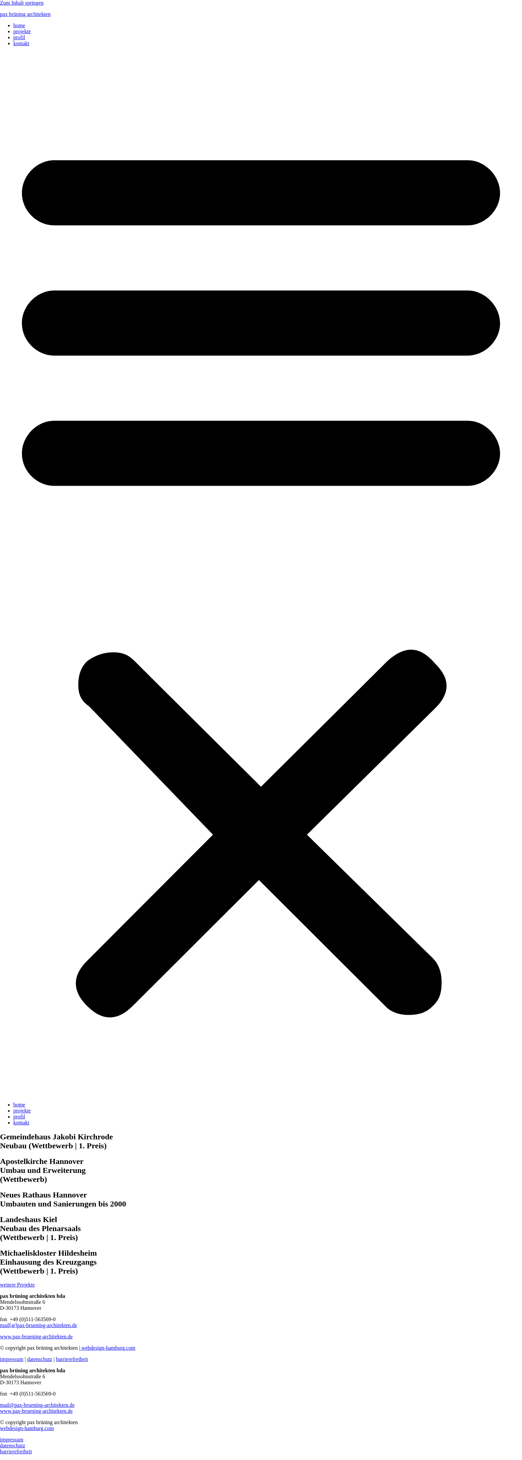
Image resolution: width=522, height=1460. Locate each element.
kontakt (21, 43)
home (19, 25)
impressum (11, 1359)
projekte (22, 31)
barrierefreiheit (72, 1359)
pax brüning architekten (25, 14)
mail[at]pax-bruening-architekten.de (38, 1325)
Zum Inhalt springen (22, 3)
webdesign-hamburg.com (107, 1348)
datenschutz (39, 1359)
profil (19, 37)
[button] (261, 574)
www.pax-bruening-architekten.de (36, 1336)
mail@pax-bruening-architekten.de (37, 1405)
